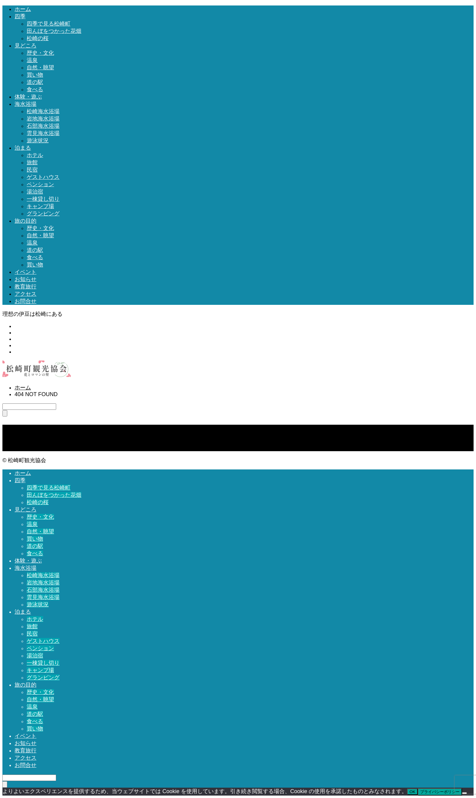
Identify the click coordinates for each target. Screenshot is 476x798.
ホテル (35, 155)
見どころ (25, 46)
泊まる (23, 148)
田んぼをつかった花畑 (54, 31)
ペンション (40, 184)
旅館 (32, 162)
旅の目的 (25, 221)
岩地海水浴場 (43, 119)
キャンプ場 (40, 206)
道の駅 (35, 82)
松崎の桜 (38, 38)
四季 (20, 16)
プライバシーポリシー (440, 791)
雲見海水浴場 (43, 133)
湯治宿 (35, 192)
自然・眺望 (40, 67)
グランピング (43, 214)
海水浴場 (25, 104)
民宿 (32, 170)
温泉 (32, 60)
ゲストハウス (43, 177)
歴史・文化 (40, 53)
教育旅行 (25, 287)
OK (412, 791)
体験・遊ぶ (28, 97)
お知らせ (25, 279)
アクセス (25, 294)
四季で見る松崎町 (48, 24)
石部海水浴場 (43, 126)
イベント (25, 272)
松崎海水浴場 (43, 111)
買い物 (35, 75)
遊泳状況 (38, 141)
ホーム (23, 9)
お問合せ (25, 301)
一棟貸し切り (43, 199)
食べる (35, 89)
